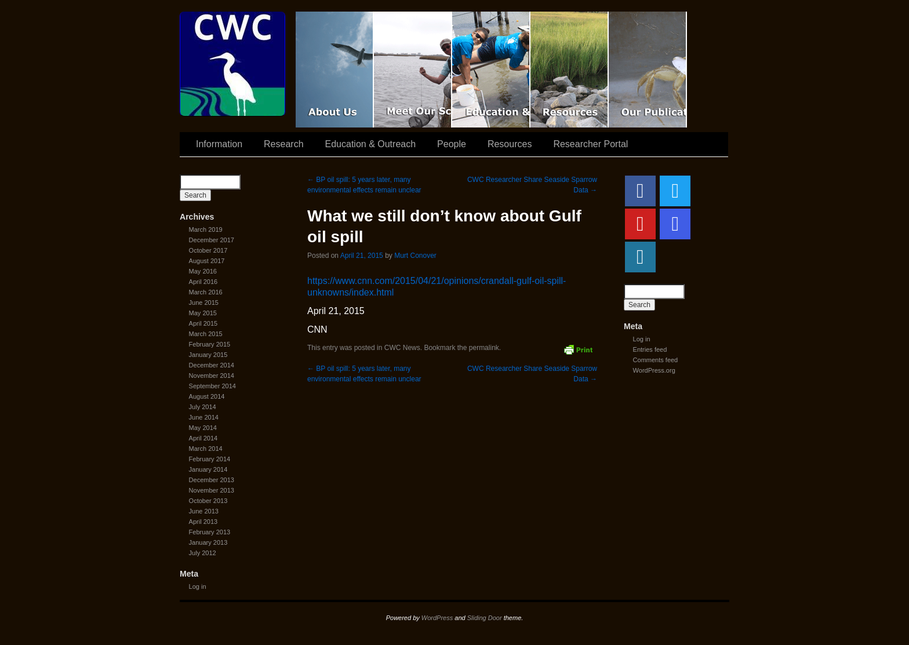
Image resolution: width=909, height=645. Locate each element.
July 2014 (202, 406)
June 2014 (204, 417)
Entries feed (650, 349)
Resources (569, 69)
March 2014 (206, 448)
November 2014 (211, 375)
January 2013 (208, 542)
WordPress (437, 617)
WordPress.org (654, 370)
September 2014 (212, 385)
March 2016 (206, 292)
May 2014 (203, 427)
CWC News (402, 348)
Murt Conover (415, 256)
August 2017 (207, 260)
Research (283, 144)
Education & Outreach (491, 69)
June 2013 (204, 511)
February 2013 (210, 532)
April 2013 (203, 521)
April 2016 (203, 281)
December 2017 (211, 239)
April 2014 (203, 438)
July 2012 (202, 552)
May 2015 (203, 312)
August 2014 (207, 396)
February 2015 (210, 344)
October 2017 (208, 250)
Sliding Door (484, 617)
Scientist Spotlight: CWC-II (413, 69)
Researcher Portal (590, 144)
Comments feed (655, 359)
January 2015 (208, 354)
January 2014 (208, 469)
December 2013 (211, 479)
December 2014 (211, 365)
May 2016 (203, 271)
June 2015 (204, 302)
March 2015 (206, 333)
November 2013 (211, 490)
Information (219, 144)
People (451, 144)
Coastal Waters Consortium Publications (648, 69)
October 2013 (208, 500)
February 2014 (210, 458)
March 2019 (206, 229)
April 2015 (203, 323)
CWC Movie (335, 69)
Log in (197, 586)
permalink (484, 348)
